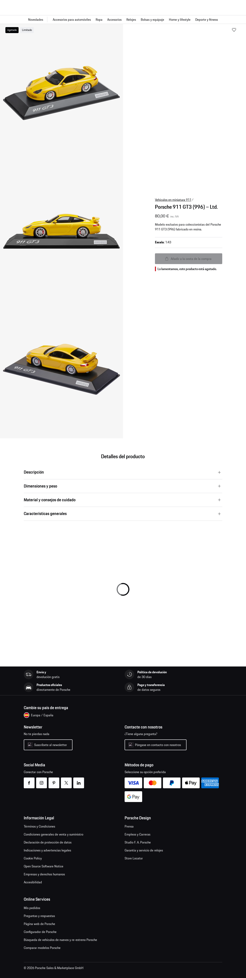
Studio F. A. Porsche (138, 842)
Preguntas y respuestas (39, 915)
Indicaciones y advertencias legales (47, 850)
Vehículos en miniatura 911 (173, 199)
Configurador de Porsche (40, 931)
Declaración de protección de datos (47, 842)
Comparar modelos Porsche (42, 947)
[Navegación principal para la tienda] (123, 19)
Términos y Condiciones (39, 826)
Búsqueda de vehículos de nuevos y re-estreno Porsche (60, 939)
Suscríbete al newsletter (50, 744)
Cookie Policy (33, 858)
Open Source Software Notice (43, 866)
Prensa (129, 826)
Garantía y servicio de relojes (144, 850)
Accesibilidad (33, 882)
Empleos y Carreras (137, 834)
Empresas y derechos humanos (44, 874)
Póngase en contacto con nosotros (158, 744)
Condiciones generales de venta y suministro (53, 834)
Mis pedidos (32, 907)
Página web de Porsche (39, 923)
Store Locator (134, 858)
